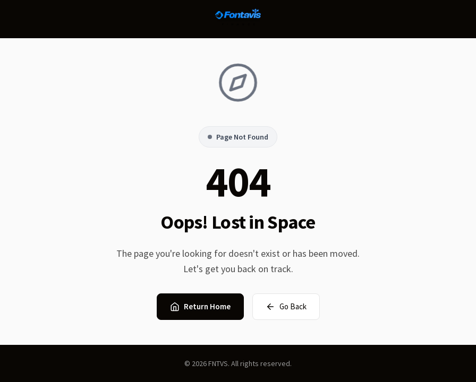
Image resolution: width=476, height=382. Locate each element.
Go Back (286, 306)
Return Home (200, 306)
